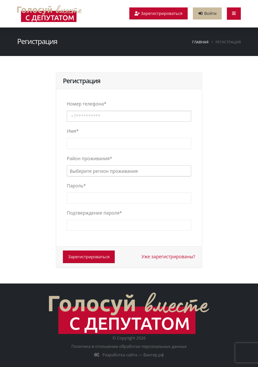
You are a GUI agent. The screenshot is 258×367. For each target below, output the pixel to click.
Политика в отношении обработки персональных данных (129, 346)
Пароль (76, 186)
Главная (200, 41)
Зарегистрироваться (89, 257)
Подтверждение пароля (94, 213)
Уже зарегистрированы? (168, 256)
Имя (72, 131)
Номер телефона (86, 104)
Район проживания (89, 158)
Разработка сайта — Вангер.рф (132, 355)
